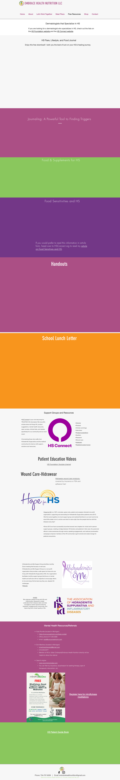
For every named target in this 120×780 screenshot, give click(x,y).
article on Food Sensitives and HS (61, 247)
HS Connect (25, 419)
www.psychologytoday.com (48, 663)
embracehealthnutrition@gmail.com (72, 775)
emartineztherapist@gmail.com (49, 647)
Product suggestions (82, 433)
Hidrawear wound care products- (67, 478)
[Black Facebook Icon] (59, 772)
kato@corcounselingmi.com (53, 639)
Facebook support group (83, 445)
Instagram (79, 442)
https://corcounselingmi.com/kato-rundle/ (53, 634)
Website (25, 586)
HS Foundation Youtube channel (59, 464)
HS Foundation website (40, 31)
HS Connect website (65, 31)
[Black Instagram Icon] (63, 772)
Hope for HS (47, 512)
